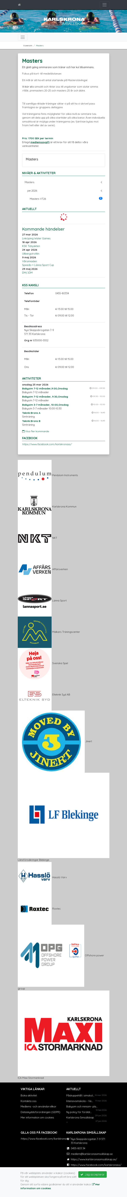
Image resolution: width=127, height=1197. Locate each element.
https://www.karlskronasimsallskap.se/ (94, 1159)
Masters (39, 45)
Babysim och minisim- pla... (82, 1106)
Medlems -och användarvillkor (38, 1106)
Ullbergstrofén (30, 253)
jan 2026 (32, 190)
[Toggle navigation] (104, 4)
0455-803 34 (78, 1148)
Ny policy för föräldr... (78, 1112)
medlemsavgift (40, 142)
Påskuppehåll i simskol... (80, 1095)
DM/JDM (27, 272)
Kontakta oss (29, 1101)
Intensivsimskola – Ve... (79, 1101)
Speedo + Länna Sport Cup (38, 265)
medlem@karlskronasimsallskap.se (92, 1154)
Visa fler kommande (35, 431)
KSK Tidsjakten (31, 246)
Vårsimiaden (29, 261)
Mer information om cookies (37, 1117)
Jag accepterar (92, 1174)
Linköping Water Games (36, 238)
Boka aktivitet (29, 1095)
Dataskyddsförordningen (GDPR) (40, 1112)
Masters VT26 (66, 198)
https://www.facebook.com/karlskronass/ (47, 444)
